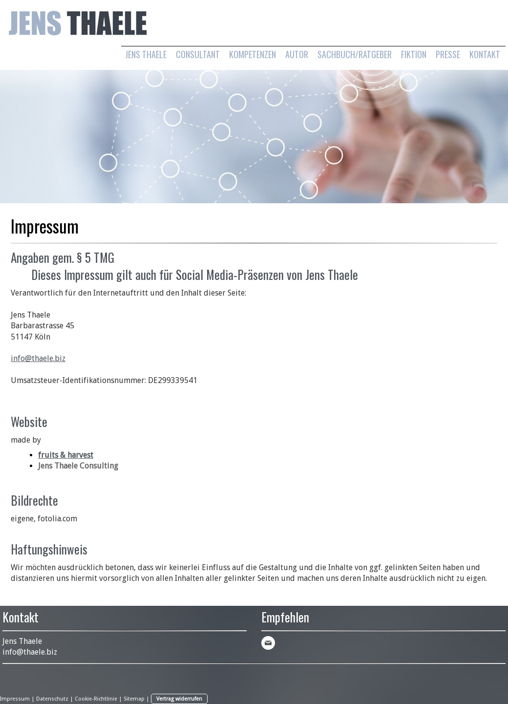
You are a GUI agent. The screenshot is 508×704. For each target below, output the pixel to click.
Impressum (15, 699)
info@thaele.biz (38, 358)
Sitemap (134, 699)
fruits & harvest (65, 455)
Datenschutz (52, 699)
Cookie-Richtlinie (96, 699)
